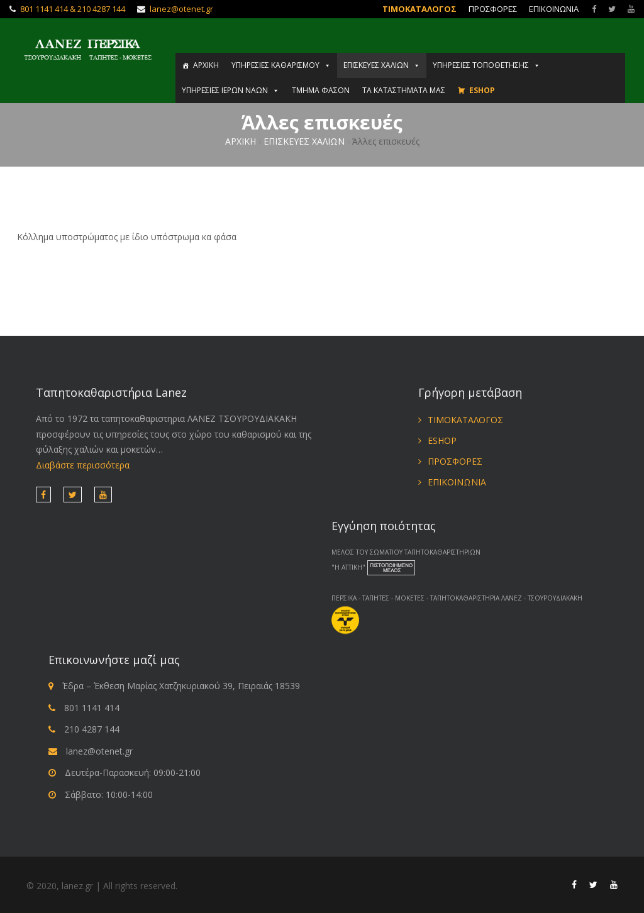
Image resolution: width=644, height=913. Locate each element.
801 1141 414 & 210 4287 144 (72, 8)
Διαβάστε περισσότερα (83, 465)
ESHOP (482, 90)
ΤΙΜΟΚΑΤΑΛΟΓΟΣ (419, 8)
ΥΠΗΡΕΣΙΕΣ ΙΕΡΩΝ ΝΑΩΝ (230, 90)
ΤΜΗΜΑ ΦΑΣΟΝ (321, 90)
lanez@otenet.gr (181, 8)
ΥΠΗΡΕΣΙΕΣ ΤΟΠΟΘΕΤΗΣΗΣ (486, 65)
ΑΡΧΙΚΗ (206, 65)
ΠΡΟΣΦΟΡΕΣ (493, 8)
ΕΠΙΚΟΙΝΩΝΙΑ (554, 8)
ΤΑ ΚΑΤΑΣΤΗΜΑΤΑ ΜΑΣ (403, 90)
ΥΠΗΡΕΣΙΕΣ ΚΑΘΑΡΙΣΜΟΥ (281, 65)
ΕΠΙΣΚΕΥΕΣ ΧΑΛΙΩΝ (381, 65)
